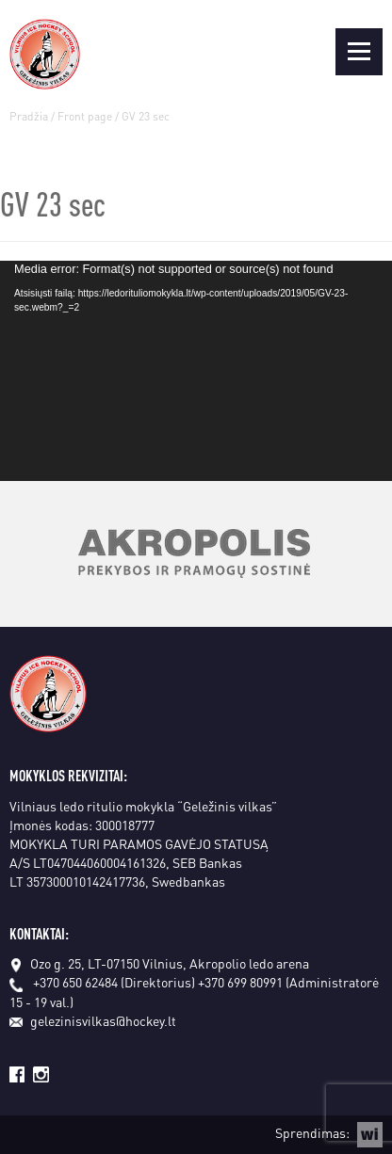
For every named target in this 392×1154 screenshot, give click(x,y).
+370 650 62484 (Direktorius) (114, 981)
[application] (196, 371)
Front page (84, 116)
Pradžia (28, 116)
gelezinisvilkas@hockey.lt (92, 1020)
